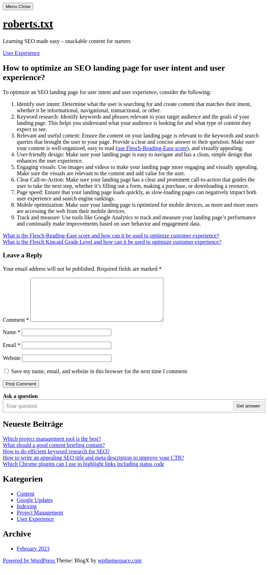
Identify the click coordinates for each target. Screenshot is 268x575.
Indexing (27, 515)
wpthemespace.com (120, 569)
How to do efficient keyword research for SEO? (56, 460)
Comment (16, 328)
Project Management (40, 521)
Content (26, 502)
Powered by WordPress (29, 569)
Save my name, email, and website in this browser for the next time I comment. (99, 380)
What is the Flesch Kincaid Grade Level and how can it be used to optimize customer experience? (112, 242)
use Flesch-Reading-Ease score (152, 148)
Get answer (248, 414)
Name (11, 340)
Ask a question (20, 404)
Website (12, 366)
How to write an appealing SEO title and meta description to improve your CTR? (93, 466)
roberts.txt (28, 23)
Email (11, 353)
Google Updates (35, 508)
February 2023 (33, 557)
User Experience (21, 53)
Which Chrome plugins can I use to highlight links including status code (83, 472)
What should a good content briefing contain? (54, 453)
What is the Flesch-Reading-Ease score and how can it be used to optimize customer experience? (111, 236)
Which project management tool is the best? (52, 447)
